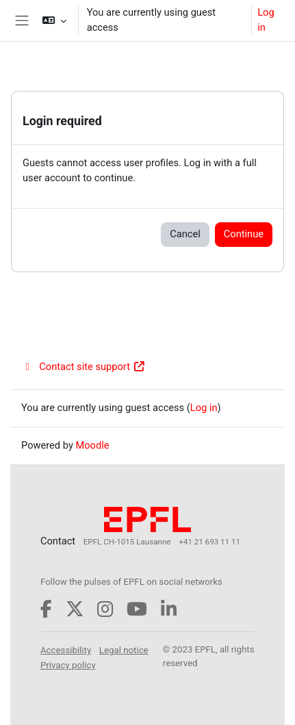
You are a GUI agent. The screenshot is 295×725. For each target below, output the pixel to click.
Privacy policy (68, 665)
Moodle (92, 445)
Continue (244, 234)
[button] (54, 20)
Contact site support (83, 366)
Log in (265, 20)
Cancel (185, 234)
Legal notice (124, 650)
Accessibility (65, 650)
